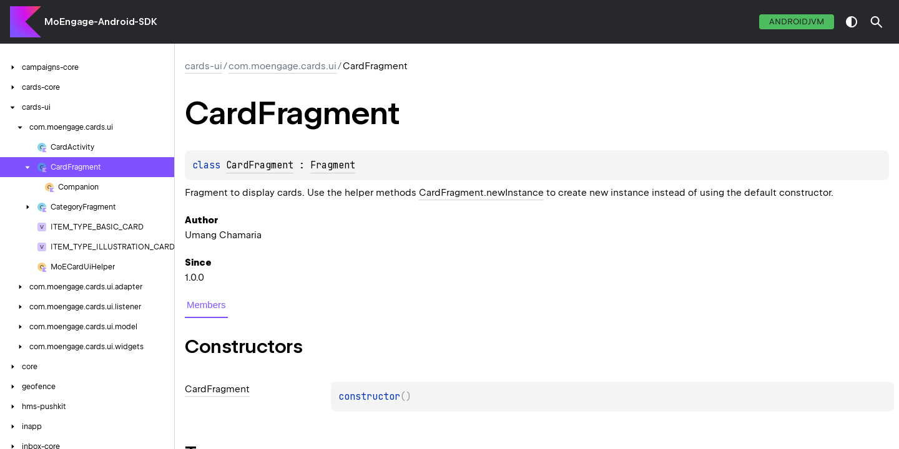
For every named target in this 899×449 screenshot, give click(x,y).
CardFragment (259, 165)
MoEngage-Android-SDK (100, 21)
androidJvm (796, 21)
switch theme (851, 21)
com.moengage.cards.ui (282, 66)
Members (206, 304)
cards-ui (203, 66)
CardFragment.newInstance (481, 192)
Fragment (332, 165)
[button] (876, 21)
